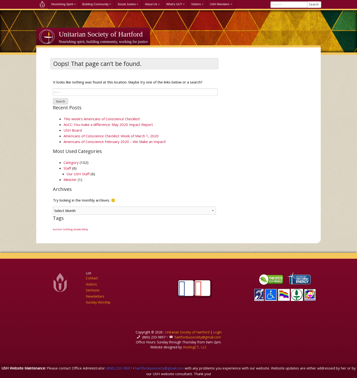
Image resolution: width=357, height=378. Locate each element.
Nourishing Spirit (62, 4)
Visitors (196, 4)
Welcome (42, 4)
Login (217, 332)
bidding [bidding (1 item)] (68, 229)
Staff (67, 168)
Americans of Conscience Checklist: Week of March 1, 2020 (111, 136)
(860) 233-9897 (119, 368)
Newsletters (95, 296)
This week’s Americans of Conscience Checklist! (102, 118)
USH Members (219, 4)
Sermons (93, 290)
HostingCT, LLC (195, 347)
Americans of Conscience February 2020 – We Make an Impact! (115, 141)
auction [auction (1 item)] (57, 229)
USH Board (73, 130)
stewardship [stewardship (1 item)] (80, 229)
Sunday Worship (98, 302)
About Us (151, 4)
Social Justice (127, 4)
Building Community (95, 4)
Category (71, 162)
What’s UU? (174, 4)
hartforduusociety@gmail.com (198, 337)
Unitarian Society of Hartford (101, 34)
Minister (70, 179)
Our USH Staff (78, 173)
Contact (92, 278)
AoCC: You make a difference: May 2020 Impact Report (108, 124)
